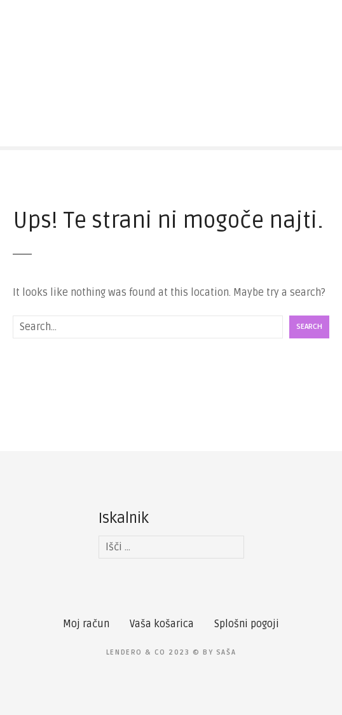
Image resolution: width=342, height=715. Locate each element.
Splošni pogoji (246, 624)
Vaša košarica (162, 624)
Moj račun (86, 624)
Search (309, 326)
